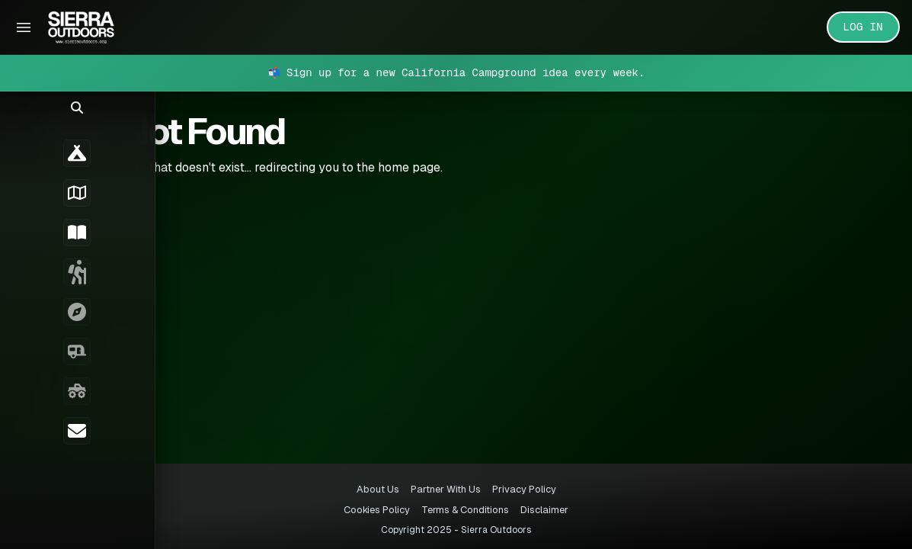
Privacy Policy (524, 489)
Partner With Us (446, 489)
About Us (378, 489)
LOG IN (863, 27)
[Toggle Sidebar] (23, 27)
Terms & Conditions (465, 509)
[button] (23, 119)
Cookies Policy (377, 509)
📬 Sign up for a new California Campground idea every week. (456, 72)
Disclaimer (544, 509)
